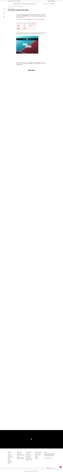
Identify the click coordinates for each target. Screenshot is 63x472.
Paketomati (36, 457)
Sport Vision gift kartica (38, 453)
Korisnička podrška (19, 453)
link (42, 33)
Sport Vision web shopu (40, 19)
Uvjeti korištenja (10, 456)
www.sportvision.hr (28, 471)
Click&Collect (36, 458)
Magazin (12, 6)
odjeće (31, 16)
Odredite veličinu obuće (29, 458)
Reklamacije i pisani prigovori (20, 458)
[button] (47, 4)
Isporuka (18, 456)
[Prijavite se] (52, 3)
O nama (9, 453)
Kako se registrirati (28, 456)
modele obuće (27, 16)
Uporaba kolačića (10, 462)
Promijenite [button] (53, 468)
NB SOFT (33, 471)
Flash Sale (31, 14)
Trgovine (9, 459)
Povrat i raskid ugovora (20, 457)
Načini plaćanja (28, 453)
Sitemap (9, 463)
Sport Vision (9, 6)
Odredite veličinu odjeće (29, 459)
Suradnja (9, 458)
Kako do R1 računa (28, 457)
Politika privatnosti (10, 457)
